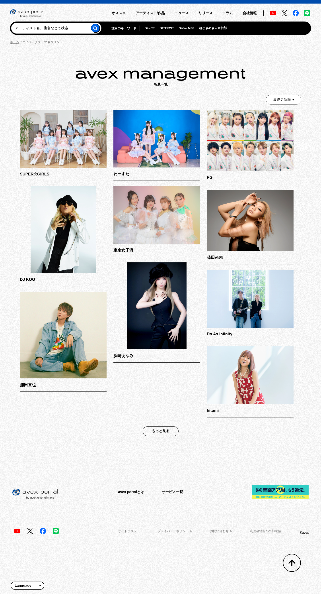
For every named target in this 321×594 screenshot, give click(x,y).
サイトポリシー (129, 531)
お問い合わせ (221, 531)
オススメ (119, 13)
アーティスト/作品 (150, 13)
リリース (205, 13)
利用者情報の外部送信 (265, 531)
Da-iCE (150, 28)
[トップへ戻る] (292, 563)
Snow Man (186, 28)
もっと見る (160, 431)
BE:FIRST (167, 28)
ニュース (182, 13)
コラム (227, 13)
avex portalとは (131, 492)
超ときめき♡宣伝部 (213, 28)
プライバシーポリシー (175, 531)
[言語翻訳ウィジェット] (27, 586)
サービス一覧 (172, 492)
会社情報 (250, 13)
